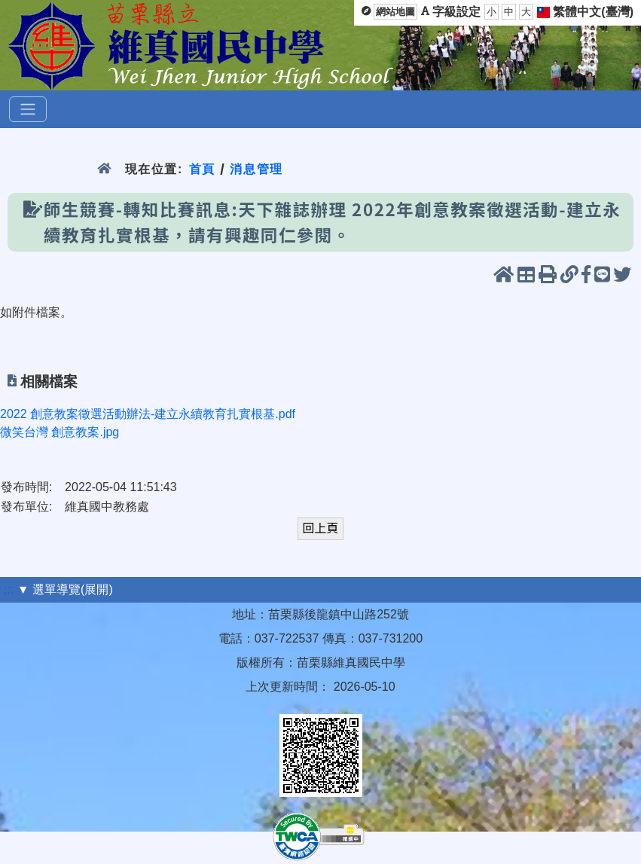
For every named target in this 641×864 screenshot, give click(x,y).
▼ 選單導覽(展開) (65, 589)
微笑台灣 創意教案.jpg (59, 432)
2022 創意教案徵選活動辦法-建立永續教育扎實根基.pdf (147, 414)
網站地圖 (395, 11)
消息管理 (256, 169)
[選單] (28, 109)
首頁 (202, 169)
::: (9, 589)
